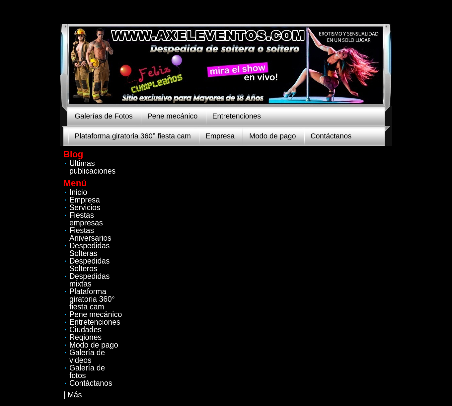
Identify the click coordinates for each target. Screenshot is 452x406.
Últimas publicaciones (92, 167)
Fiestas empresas (86, 219)
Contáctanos (331, 136)
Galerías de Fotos (104, 116)
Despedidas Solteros (89, 265)
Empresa (220, 136)
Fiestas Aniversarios (90, 234)
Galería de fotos (87, 372)
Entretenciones (236, 116)
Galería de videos (87, 356)
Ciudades (85, 329)
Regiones (85, 337)
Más (74, 394)
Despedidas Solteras (89, 249)
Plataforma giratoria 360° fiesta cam (133, 136)
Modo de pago (272, 136)
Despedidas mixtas (89, 280)
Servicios (84, 207)
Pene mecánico (172, 116)
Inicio (78, 192)
